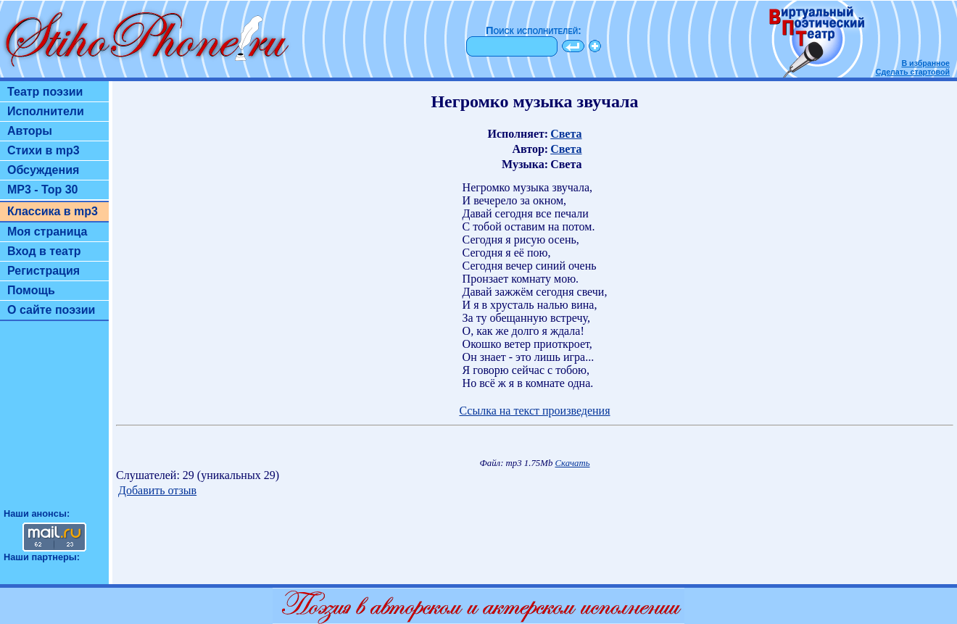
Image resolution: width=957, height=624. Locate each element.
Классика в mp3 (52, 211)
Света (565, 134)
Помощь (31, 290)
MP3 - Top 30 (42, 189)
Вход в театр (44, 251)
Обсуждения (43, 170)
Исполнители (45, 111)
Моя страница (47, 231)
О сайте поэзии (51, 310)
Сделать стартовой (913, 71)
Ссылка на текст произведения (534, 410)
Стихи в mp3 (43, 150)
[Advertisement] (54, 421)
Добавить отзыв (157, 490)
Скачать (572, 463)
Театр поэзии (45, 92)
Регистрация (43, 271)
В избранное (925, 63)
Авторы (29, 131)
